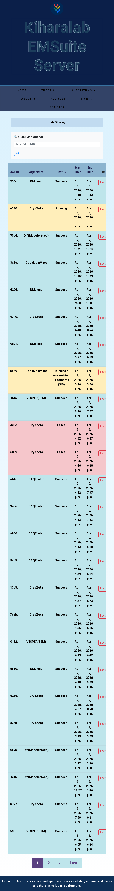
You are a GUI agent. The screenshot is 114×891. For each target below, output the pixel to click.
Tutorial (49, 90)
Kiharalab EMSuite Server (57, 46)
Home (22, 90)
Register (57, 107)
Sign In (87, 98)
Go (17, 152)
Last (73, 863)
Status (61, 172)
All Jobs (58, 98)
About (28, 98)
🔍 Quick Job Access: (29, 137)
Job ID (14, 172)
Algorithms (84, 90)
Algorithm (36, 172)
